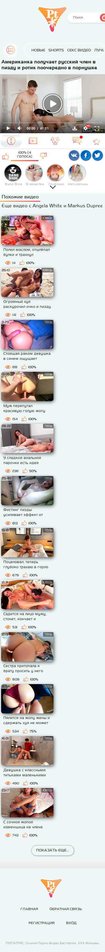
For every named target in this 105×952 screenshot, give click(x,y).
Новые (38, 50)
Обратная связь (66, 909)
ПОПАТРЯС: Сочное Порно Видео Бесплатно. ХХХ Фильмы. (53, 943)
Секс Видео (79, 50)
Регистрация (42, 923)
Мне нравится (5, 156)
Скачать (75, 128)
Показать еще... (52, 850)
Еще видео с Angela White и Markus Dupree (52, 205)
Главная (11, 50)
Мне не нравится (43, 156)
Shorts (56, 50)
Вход (71, 923)
